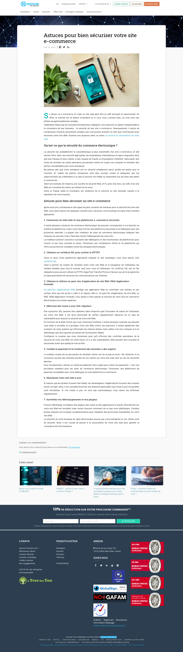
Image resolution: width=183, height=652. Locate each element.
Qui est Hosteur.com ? (29, 548)
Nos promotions (94, 11)
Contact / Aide (45, 640)
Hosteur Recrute (26, 554)
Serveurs (60, 554)
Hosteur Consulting (27, 557)
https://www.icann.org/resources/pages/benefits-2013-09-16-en (110, 625)
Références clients (27, 551)
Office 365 (58, 11)
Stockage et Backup (74, 11)
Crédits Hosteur (26, 560)
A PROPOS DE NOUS (69, 4)
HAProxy (60, 557)
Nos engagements (27, 563)
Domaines (25, 11)
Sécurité (46, 11)
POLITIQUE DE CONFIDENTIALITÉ (67, 642)
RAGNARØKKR (137, 4)
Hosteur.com (83, 640)
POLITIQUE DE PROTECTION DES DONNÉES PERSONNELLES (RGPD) (105, 642)
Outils (56, 640)
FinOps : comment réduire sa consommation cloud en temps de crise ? (146, 491)
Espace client (152, 4)
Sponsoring (62, 563)
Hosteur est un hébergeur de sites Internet (83, 637)
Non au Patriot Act (114, 640)
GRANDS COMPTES (121, 4)
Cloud (36, 11)
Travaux (95, 640)
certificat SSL (50, 261)
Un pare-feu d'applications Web (59, 289)
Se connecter (74, 447)
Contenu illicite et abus (134, 640)
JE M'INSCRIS (128, 521)
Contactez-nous (69, 640)
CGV (102, 640)
